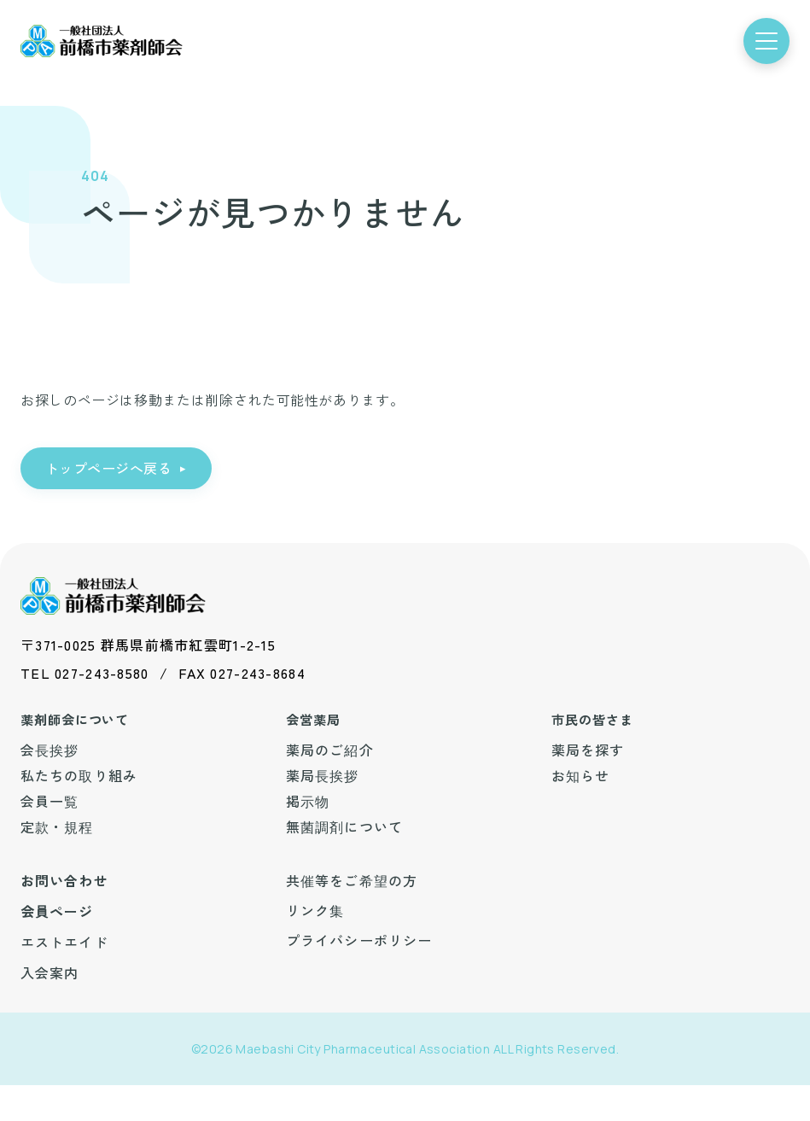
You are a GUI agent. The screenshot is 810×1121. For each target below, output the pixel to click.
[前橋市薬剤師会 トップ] (101, 41)
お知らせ (580, 775)
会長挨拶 (49, 749)
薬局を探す (588, 749)
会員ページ (57, 911)
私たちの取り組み (78, 775)
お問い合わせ (64, 880)
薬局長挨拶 (322, 775)
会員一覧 (49, 801)
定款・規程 (57, 826)
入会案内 (49, 972)
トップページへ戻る (108, 468)
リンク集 (315, 910)
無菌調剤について (344, 826)
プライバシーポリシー (359, 940)
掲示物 (307, 801)
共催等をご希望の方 (351, 880)
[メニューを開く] (766, 41)
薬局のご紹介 (330, 749)
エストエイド (64, 941)
